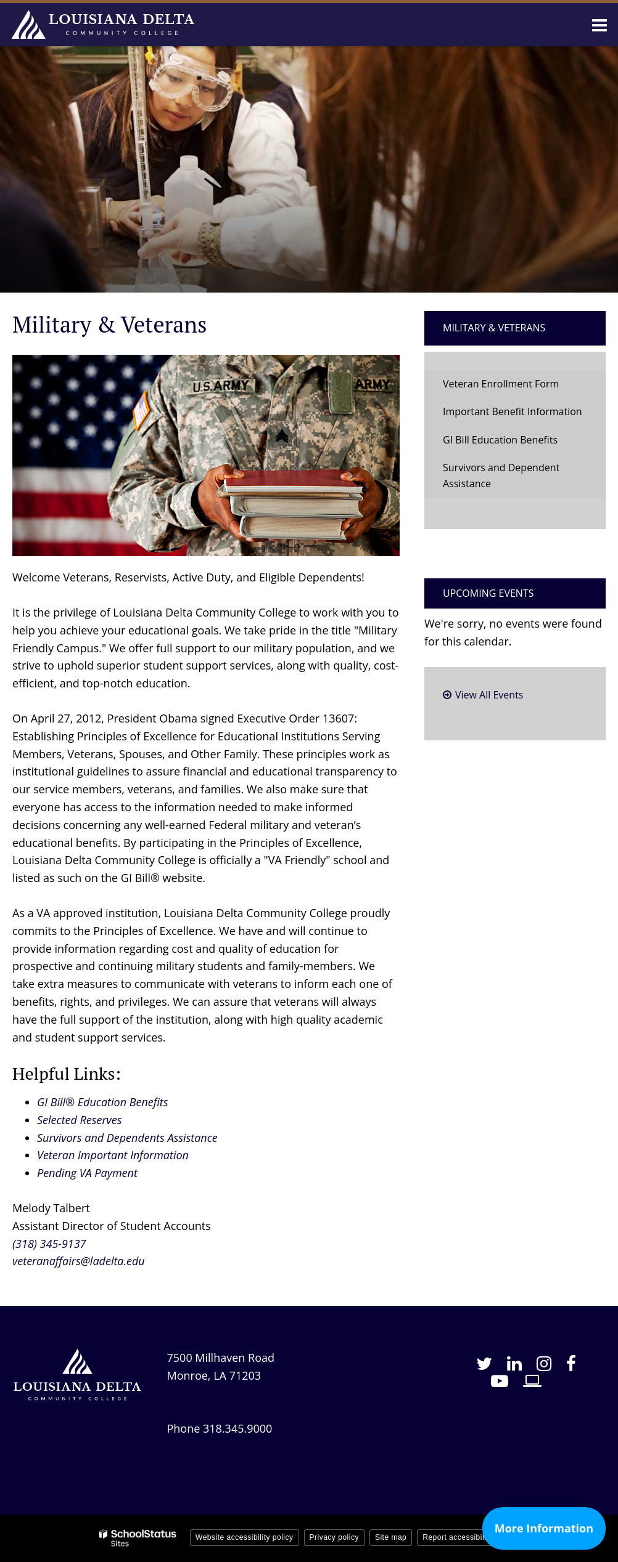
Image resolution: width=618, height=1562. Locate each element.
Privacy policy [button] (334, 1537)
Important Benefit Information (512, 411)
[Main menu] (599, 24)
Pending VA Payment (87, 1172)
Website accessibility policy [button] (245, 1537)
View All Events (489, 695)
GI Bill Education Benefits (500, 440)
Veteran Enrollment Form (501, 383)
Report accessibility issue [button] (468, 1537)
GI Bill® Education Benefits (102, 1102)
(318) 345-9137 (49, 1243)
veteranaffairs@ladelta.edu (78, 1260)
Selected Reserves (79, 1119)
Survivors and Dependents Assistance (127, 1137)
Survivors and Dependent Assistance (501, 475)
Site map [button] (390, 1537)
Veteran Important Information (113, 1154)
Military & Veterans (494, 327)
